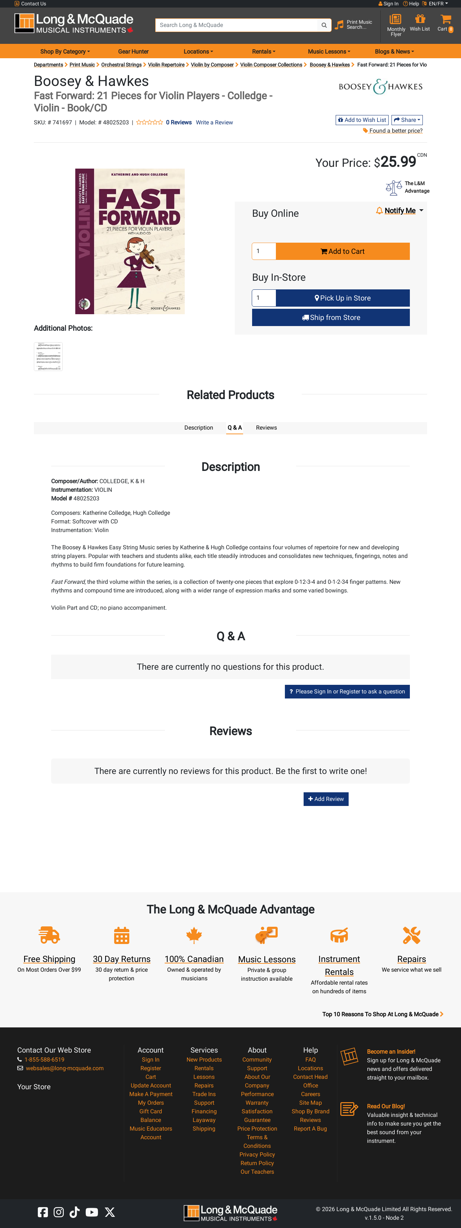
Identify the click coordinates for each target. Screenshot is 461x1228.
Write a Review (214, 122)
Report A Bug (310, 1128)
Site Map (310, 1102)
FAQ (310, 1059)
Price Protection (257, 1128)
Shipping (204, 1128)
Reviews (310, 1119)
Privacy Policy (257, 1154)
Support (204, 1102)
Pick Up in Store (343, 298)
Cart (151, 1076)
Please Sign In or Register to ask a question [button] (347, 691)
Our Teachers (257, 1171)
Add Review (326, 798)
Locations (310, 1067)
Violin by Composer (212, 65)
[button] (444, 26)
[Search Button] (324, 25)
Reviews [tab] (266, 427)
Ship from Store (331, 317)
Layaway (204, 1119)
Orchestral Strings (121, 65)
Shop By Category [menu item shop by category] (63, 51)
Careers (310, 1093)
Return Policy (257, 1162)
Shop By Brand (311, 1111)
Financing (204, 1111)
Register (150, 1067)
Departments (48, 65)
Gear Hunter (133, 51)
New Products (204, 1059)
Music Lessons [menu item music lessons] (327, 51)
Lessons (204, 1076)
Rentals (204, 1067)
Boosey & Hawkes (330, 65)
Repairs (204, 1085)
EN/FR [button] (433, 3)
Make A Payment (151, 1093)
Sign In (151, 1059)
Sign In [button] (389, 3)
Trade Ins (204, 1093)
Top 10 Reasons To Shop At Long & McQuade (383, 1014)
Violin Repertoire (166, 65)
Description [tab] (198, 427)
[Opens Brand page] (381, 85)
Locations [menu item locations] (196, 51)
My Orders (151, 1102)
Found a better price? (392, 130)
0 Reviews (179, 122)
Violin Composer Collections (271, 65)
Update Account (151, 1085)
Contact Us (30, 4)
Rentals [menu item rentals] (261, 51)
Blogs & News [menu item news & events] (392, 51)
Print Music (82, 65)
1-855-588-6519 (40, 1059)
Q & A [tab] (235, 427)
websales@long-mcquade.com (60, 1067)
